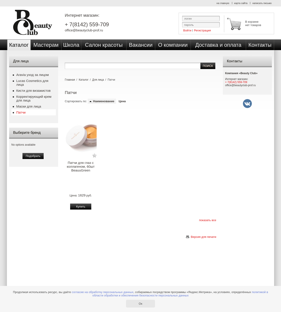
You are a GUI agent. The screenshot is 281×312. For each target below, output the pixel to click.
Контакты (260, 45)
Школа (71, 45)
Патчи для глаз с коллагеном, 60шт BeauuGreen (81, 166)
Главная (70, 79)
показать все (207, 220)
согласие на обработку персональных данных (102, 292)
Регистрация (202, 30)
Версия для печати (203, 237)
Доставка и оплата (218, 45)
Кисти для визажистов (33, 90)
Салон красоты (104, 45)
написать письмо (262, 3)
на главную (222, 3)
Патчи (21, 112)
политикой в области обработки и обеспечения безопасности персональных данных (180, 293)
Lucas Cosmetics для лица (32, 82)
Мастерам (46, 45)
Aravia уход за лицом (32, 75)
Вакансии (141, 45)
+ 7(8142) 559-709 (87, 24)
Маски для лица (28, 106)
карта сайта (241, 3)
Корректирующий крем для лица (33, 98)
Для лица (98, 79)
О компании (172, 45)
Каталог (19, 45)
